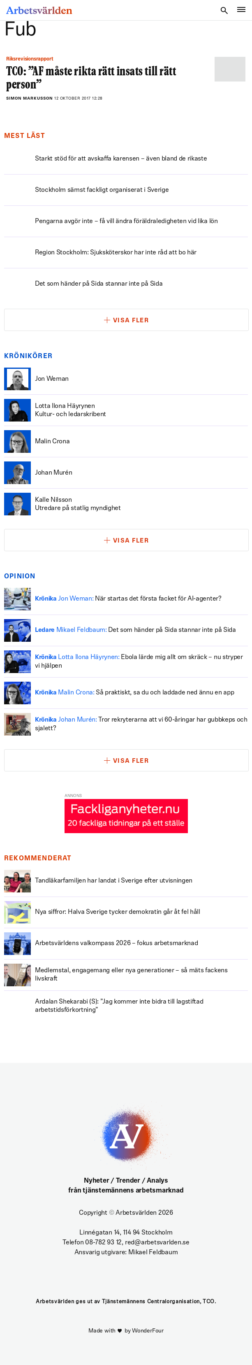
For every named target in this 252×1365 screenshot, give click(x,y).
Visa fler (131, 321)
